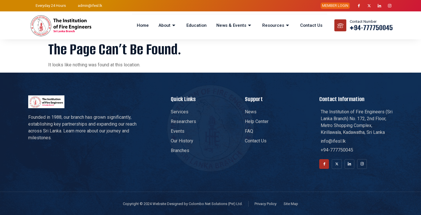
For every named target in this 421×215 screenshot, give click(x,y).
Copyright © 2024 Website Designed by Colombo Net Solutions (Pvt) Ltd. (183, 204)
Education (197, 25)
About (169, 25)
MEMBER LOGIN (335, 5)
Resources (276, 25)
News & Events (234, 25)
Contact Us (311, 25)
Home (145, 25)
